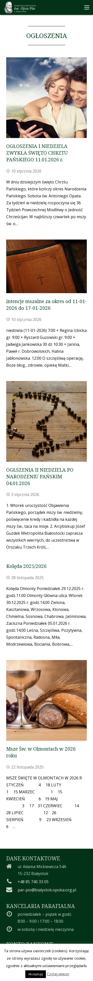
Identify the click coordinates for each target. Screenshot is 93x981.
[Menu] (87, 7)
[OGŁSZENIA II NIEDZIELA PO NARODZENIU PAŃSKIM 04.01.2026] (46, 421)
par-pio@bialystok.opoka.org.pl (47, 890)
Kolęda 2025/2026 (26, 566)
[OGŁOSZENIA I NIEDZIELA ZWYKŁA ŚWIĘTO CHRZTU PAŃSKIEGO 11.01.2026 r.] (46, 97)
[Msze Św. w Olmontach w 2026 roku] (46, 700)
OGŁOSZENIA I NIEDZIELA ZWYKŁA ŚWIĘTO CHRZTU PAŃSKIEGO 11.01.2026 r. (37, 153)
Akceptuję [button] (35, 974)
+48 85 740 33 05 (33, 881)
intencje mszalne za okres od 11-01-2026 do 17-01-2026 (46, 304)
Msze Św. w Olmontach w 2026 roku (41, 752)
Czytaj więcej (58, 973)
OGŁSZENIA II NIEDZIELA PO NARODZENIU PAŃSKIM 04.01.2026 (39, 476)
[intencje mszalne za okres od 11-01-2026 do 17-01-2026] (46, 266)
